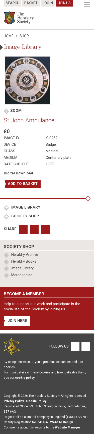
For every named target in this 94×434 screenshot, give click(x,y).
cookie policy (25, 377)
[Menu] (87, 5)
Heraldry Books (23, 261)
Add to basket (23, 183)
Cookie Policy (36, 401)
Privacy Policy (14, 401)
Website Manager (67, 427)
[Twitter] (85, 346)
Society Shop (24, 216)
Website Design (61, 422)
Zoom (16, 110)
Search (12, 3)
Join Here (17, 320)
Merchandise (21, 275)
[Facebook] (74, 346)
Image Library (25, 207)
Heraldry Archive (24, 254)
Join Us (64, 3)
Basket (31, 3)
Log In (48, 3)
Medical (52, 151)
